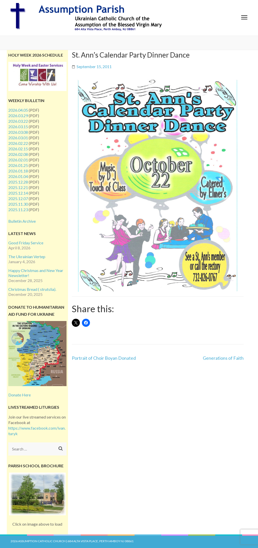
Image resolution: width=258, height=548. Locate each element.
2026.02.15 (18, 148)
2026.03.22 (18, 121)
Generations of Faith (223, 358)
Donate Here (19, 394)
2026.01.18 (18, 170)
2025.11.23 (18, 209)
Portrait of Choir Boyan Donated (104, 358)
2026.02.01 (18, 159)
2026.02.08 (18, 154)
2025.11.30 (18, 204)
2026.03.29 (18, 115)
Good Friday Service (25, 242)
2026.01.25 (18, 165)
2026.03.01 (18, 137)
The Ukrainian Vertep (26, 256)
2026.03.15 (18, 126)
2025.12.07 (18, 198)
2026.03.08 (18, 132)
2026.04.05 (18, 110)
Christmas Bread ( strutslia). (32, 289)
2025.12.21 (18, 187)
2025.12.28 (18, 181)
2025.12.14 (18, 193)
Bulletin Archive (22, 221)
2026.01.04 (18, 176)
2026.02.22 (18, 143)
